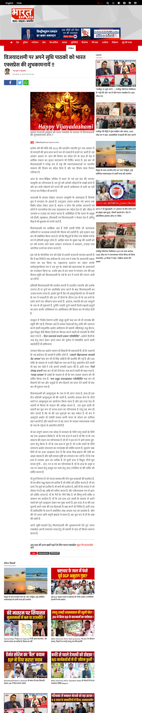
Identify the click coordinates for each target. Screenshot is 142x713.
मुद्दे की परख (127, 42)
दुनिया (25, 42)
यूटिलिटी (74, 42)
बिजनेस (85, 42)
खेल (44, 42)
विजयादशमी (55, 553)
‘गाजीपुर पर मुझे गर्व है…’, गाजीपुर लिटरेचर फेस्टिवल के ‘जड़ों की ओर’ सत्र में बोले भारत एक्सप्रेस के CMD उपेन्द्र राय (116, 93)
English (9, 3)
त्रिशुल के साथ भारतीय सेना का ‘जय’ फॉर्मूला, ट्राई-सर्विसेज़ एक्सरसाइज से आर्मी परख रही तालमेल (114, 172)
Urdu (19, 3)
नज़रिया (105, 42)
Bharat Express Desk (51, 142)
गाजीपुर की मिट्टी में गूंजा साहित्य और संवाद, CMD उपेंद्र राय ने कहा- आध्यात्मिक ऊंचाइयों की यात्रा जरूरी (116, 133)
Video (71, 48)
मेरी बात (95, 42)
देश (17, 42)
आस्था (64, 42)
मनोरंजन (35, 42)
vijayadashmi (43, 553)
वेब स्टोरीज (54, 42)
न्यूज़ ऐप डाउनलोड (84, 545)
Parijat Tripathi (19, 70)
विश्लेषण (115, 42)
